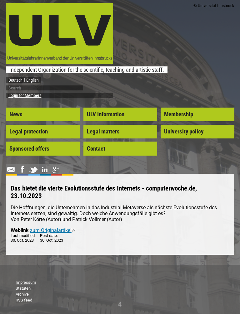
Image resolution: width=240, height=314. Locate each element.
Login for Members (24, 95)
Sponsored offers (29, 148)
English (32, 80)
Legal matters (103, 131)
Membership (178, 114)
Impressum (26, 282)
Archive (22, 294)
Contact (96, 148)
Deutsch (15, 80)
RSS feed (24, 300)
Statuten (23, 288)
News (15, 114)
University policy (183, 131)
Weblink (20, 230)
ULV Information (105, 114)
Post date (48, 235)
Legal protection (28, 131)
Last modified (23, 235)
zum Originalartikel (52, 230)
